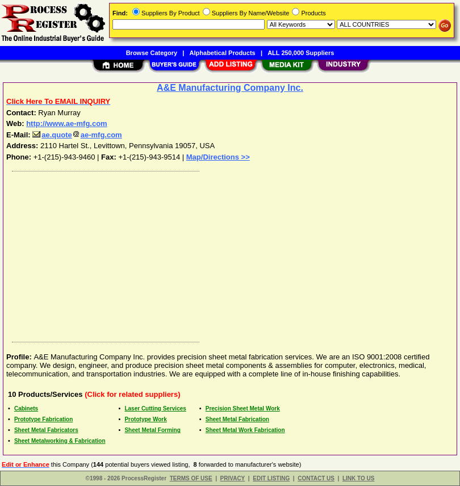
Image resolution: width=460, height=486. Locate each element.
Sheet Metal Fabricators (46, 430)
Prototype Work (145, 419)
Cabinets (26, 408)
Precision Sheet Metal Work (243, 408)
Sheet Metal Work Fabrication (245, 430)
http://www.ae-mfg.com (66, 123)
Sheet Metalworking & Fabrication (60, 441)
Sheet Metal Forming (152, 430)
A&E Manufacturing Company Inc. (230, 88)
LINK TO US (358, 478)
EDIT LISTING (271, 478)
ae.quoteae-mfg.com (77, 135)
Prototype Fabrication (43, 419)
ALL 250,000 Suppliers (300, 52)
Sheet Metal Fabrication (237, 419)
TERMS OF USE (191, 478)
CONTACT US (316, 478)
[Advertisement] (227, 253)
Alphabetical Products (223, 52)
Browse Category (151, 52)
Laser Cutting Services (155, 408)
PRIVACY (232, 478)
